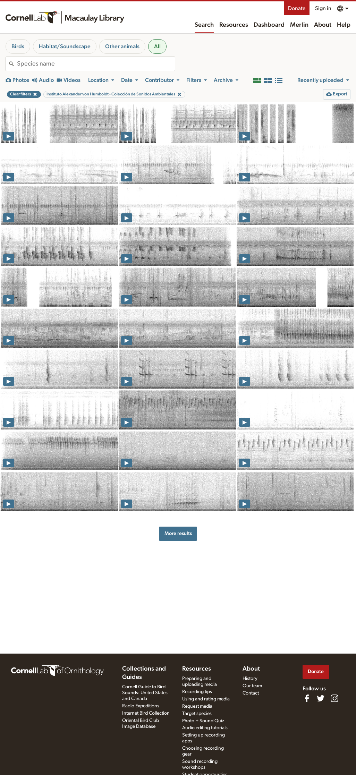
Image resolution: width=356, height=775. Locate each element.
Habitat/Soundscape (65, 46)
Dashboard (269, 25)
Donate (296, 8)
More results (178, 533)
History (250, 678)
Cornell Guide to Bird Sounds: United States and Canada (145, 692)
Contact (251, 693)
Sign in (323, 8)
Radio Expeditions (140, 706)
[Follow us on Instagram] (334, 698)
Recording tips (197, 691)
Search (204, 25)
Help (343, 25)
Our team (252, 685)
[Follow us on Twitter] (320, 698)
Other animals (122, 46)
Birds (17, 46)
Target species (197, 713)
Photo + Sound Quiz (203, 720)
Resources (233, 25)
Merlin (299, 25)
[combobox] (96, 64)
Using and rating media (206, 699)
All (157, 46)
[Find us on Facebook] (307, 698)
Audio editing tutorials (205, 727)
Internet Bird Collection (146, 713)
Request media (197, 706)
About (322, 25)
